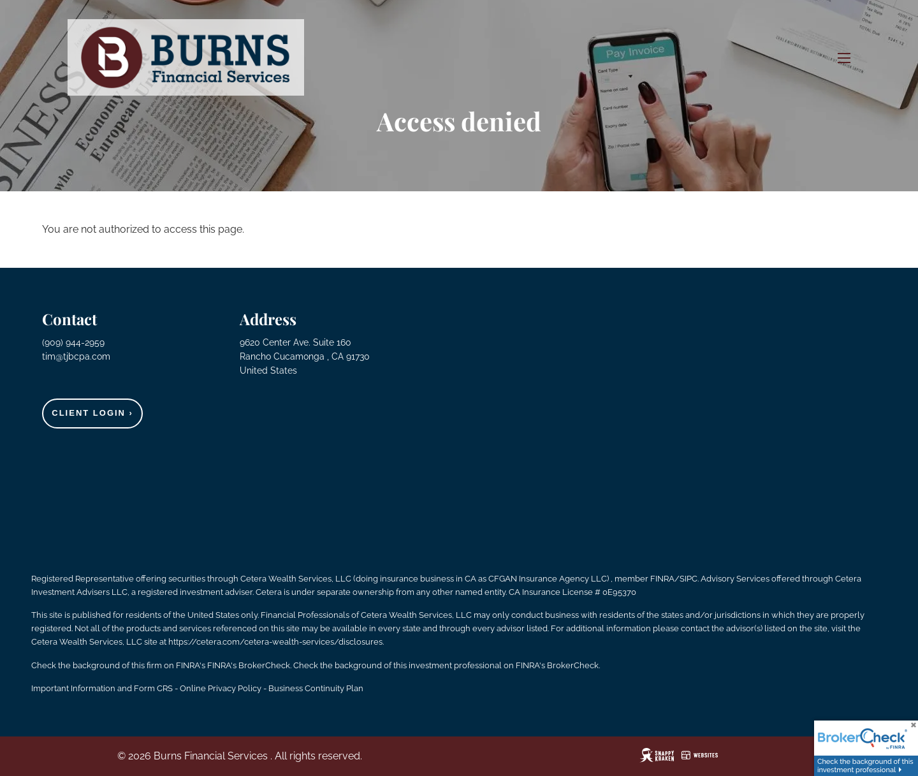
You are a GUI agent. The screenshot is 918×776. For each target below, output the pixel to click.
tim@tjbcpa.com (76, 356)
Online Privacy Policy (220, 688)
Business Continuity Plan (315, 688)
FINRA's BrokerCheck (248, 665)
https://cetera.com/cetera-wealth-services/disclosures (275, 642)
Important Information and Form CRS (102, 688)
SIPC (688, 578)
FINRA (662, 578)
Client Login (92, 413)
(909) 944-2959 (74, 342)
